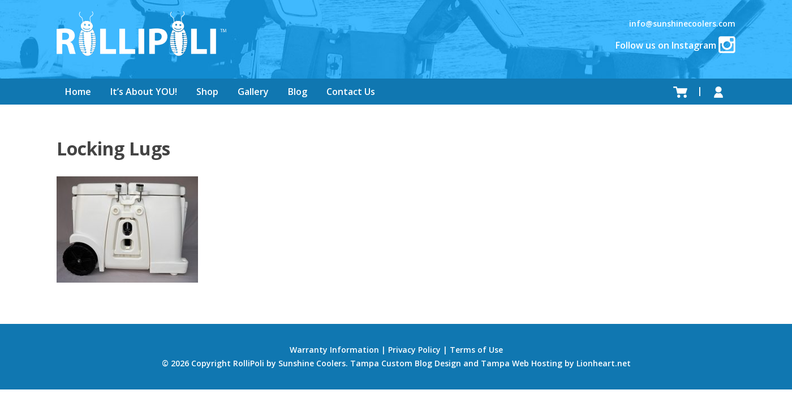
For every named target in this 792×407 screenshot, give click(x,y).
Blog (297, 91)
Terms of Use (476, 349)
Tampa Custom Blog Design (405, 363)
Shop (207, 91)
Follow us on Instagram (675, 45)
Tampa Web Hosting (521, 363)
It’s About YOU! (143, 91)
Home (78, 91)
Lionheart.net (603, 363)
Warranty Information (334, 349)
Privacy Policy (414, 349)
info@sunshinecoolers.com (682, 23)
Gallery (253, 91)
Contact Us (350, 91)
